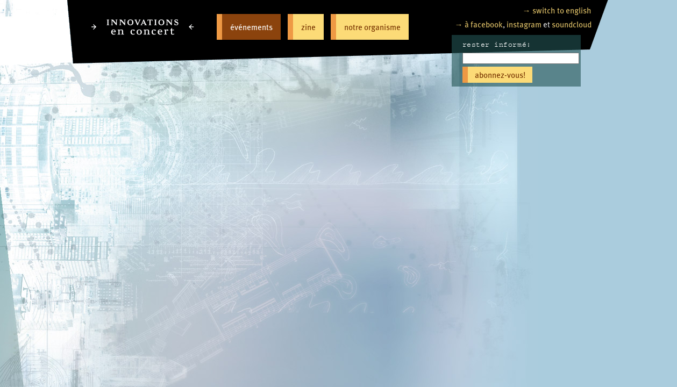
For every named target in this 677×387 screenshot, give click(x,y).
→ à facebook (479, 24)
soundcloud (572, 24)
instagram (524, 24)
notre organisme (372, 26)
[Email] (520, 58)
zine (308, 26)
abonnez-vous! (500, 74)
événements (251, 26)
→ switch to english (557, 10)
